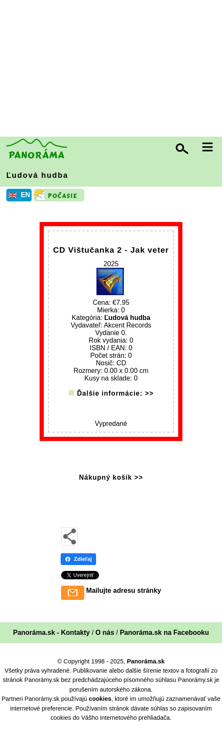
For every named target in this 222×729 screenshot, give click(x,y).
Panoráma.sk (146, 661)
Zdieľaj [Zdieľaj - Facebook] (78, 559)
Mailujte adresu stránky (123, 590)
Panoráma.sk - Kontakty (51, 632)
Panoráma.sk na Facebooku (164, 632)
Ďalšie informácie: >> (115, 393)
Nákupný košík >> (111, 477)
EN (25, 194)
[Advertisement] (113, 69)
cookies (100, 698)
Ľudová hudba (37, 175)
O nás (105, 632)
